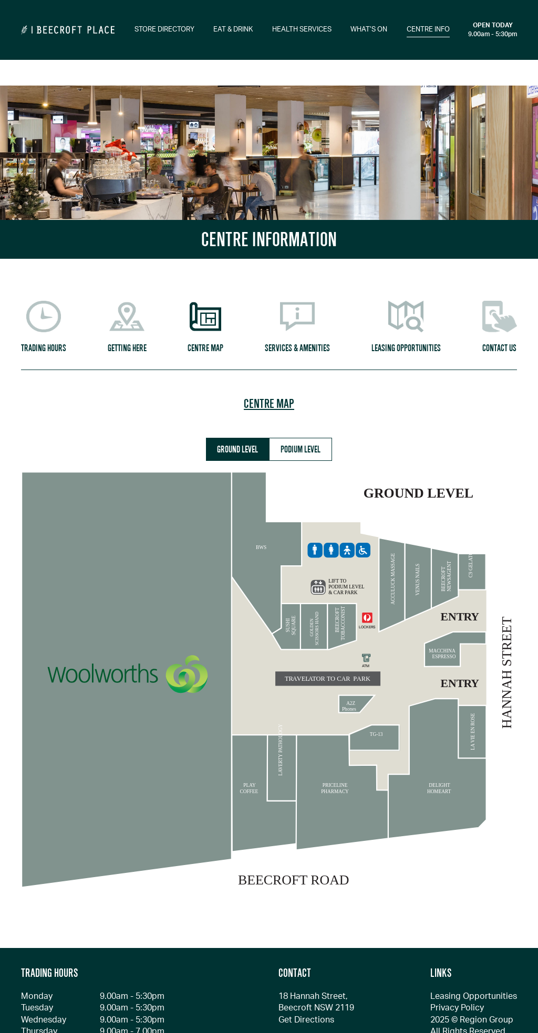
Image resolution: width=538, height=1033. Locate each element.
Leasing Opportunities (473, 996)
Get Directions (306, 1020)
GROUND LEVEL (237, 449)
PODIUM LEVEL (300, 449)
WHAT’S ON (368, 29)
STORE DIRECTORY (164, 29)
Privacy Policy (457, 1008)
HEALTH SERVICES (302, 29)
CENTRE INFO (428, 29)
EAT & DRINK (233, 29)
